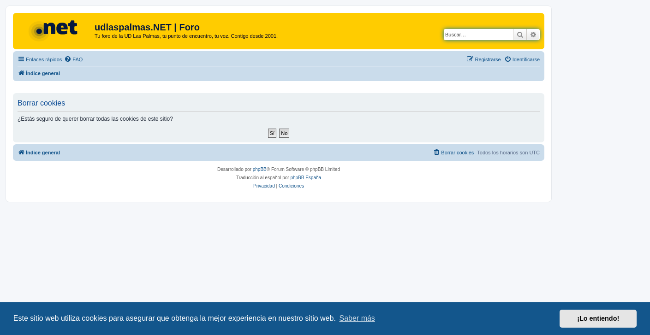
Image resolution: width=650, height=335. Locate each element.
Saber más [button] (357, 318)
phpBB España (305, 177)
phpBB (260, 169)
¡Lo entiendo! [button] (598, 318)
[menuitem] (73, 59)
